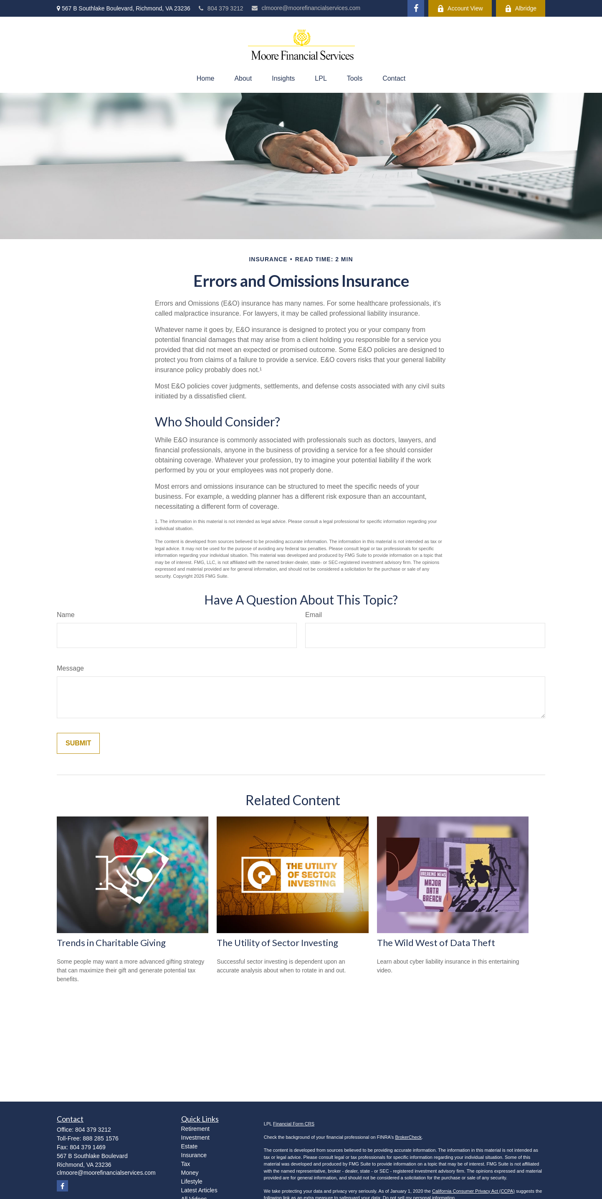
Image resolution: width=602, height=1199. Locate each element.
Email (313, 614)
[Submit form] (78, 743)
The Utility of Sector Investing (277, 942)
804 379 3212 (221, 8)
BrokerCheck (408, 1137)
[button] (206, 78)
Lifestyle (191, 1181)
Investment (195, 1137)
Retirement (195, 1128)
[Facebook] (415, 8)
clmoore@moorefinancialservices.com (306, 8)
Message (70, 668)
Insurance (194, 1155)
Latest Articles (199, 1190)
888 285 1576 (101, 1138)
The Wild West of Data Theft (436, 942)
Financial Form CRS (293, 1123)
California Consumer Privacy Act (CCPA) (473, 1191)
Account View (460, 8)
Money (190, 1172)
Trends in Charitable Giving (111, 942)
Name (66, 614)
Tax (185, 1164)
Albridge (520, 8)
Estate (189, 1146)
